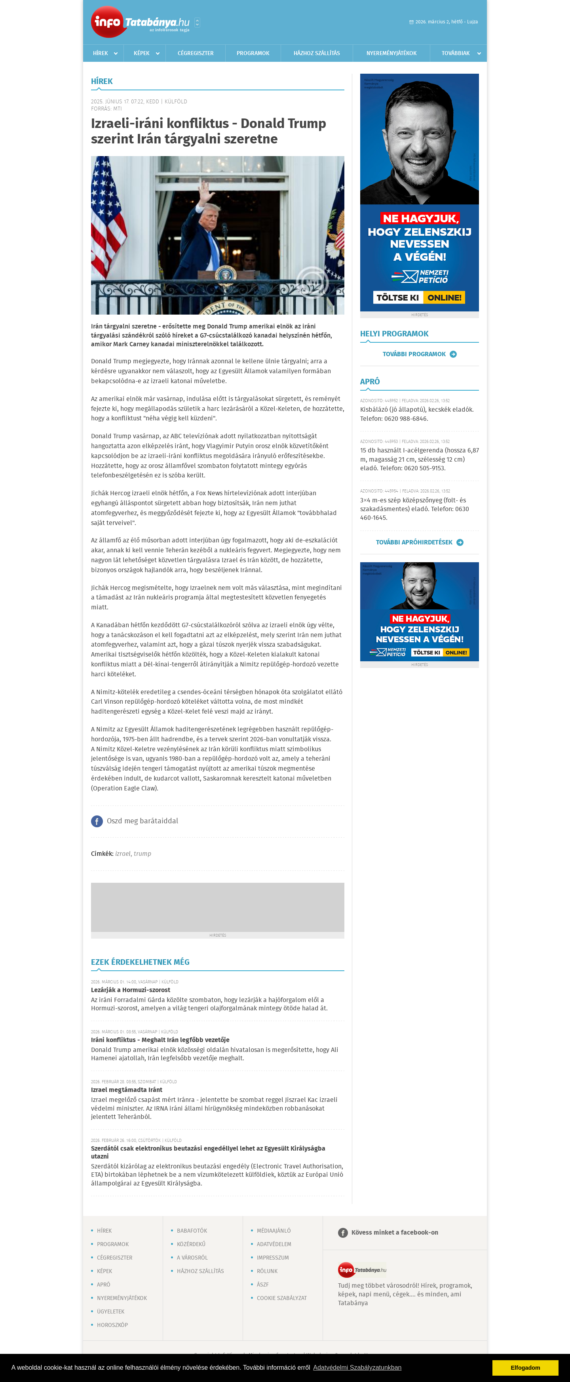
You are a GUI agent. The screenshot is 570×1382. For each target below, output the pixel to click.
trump (142, 854)
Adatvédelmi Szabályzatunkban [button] (357, 1367)
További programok (414, 354)
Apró (103, 1285)
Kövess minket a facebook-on (395, 1233)
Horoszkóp (112, 1325)
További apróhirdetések (414, 542)
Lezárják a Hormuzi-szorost (130, 990)
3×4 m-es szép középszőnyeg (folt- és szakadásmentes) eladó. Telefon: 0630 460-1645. (414, 509)
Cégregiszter (196, 53)
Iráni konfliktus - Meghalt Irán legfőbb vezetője (160, 1040)
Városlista (197, 22)
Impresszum (273, 1258)
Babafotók (192, 1231)
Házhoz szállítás (317, 53)
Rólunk (267, 1271)
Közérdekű (191, 1244)
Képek (142, 53)
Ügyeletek (110, 1312)
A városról (192, 1258)
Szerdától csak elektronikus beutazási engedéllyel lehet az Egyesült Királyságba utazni (208, 1153)
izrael (123, 854)
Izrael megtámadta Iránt (126, 1090)
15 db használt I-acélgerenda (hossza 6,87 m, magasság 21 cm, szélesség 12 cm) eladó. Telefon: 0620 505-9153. (419, 459)
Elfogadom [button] (525, 1368)
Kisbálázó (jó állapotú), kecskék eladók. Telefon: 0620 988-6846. (417, 414)
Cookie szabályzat (282, 1298)
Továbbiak (456, 53)
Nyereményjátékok (392, 53)
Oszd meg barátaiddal (142, 821)
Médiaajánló (274, 1231)
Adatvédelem (274, 1244)
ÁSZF (263, 1285)
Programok (253, 53)
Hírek (100, 53)
